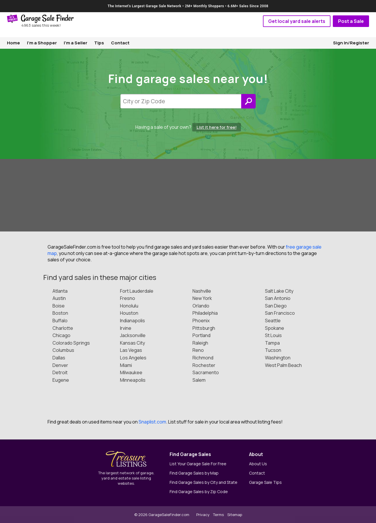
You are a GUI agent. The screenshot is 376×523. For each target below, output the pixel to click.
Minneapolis (133, 380)
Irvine (125, 328)
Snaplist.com (152, 422)
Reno (198, 350)
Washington (277, 357)
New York (202, 298)
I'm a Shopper (42, 43)
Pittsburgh (203, 328)
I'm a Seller (75, 43)
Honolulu (129, 306)
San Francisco (280, 313)
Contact (120, 43)
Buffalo (60, 320)
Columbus (63, 350)
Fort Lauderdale (136, 291)
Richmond (202, 357)
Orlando (200, 306)
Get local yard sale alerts (296, 21)
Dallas (58, 357)
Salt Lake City (279, 291)
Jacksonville (133, 335)
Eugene (60, 380)
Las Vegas (131, 350)
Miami (126, 365)
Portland (201, 335)
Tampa (272, 343)
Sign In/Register (351, 43)
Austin (59, 298)
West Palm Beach (283, 365)
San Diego (276, 306)
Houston (129, 313)
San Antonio (277, 298)
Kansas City (132, 343)
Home (13, 43)
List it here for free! (217, 127)
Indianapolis (132, 320)
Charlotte (62, 328)
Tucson (273, 350)
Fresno (127, 298)
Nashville (201, 291)
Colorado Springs (71, 343)
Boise (58, 306)
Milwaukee (131, 372)
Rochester (203, 365)
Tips (99, 43)
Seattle (273, 320)
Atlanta (60, 291)
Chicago (61, 335)
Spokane (274, 328)
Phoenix (201, 320)
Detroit (60, 372)
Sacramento (205, 372)
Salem (199, 380)
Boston (60, 313)
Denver (60, 365)
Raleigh (200, 343)
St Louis (273, 335)
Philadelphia (205, 313)
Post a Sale (351, 21)
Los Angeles (133, 357)
